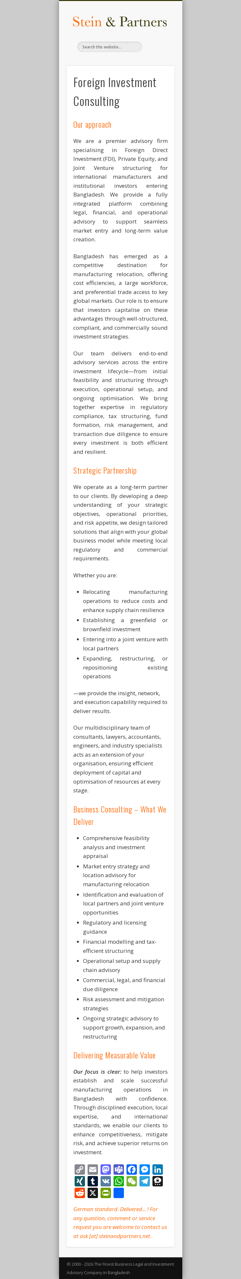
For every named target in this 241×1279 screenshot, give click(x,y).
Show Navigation (158, 58)
